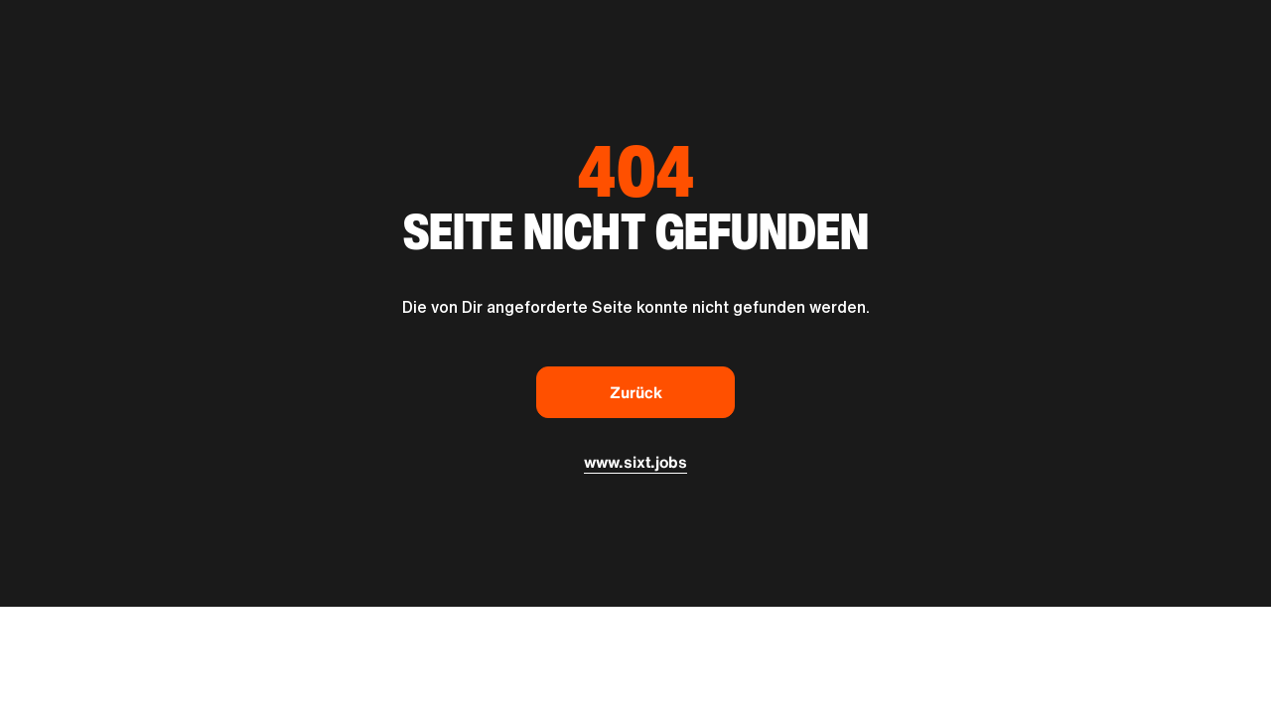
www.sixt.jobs (635, 462)
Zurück (636, 392)
